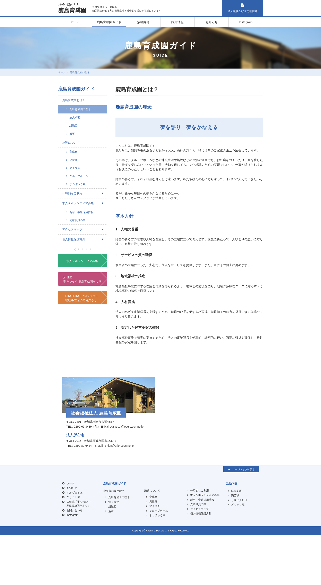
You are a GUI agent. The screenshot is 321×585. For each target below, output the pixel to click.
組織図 (73, 125)
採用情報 (177, 22)
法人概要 (74, 117)
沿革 (72, 133)
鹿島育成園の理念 (80, 109)
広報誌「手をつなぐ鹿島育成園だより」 (78, 554)
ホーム (75, 22)
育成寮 (73, 151)
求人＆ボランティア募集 (78, 203)
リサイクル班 (239, 550)
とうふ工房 (73, 547)
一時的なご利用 (72, 193)
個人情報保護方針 (73, 239)
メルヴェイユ (75, 542)
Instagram (246, 22)
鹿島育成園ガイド (109, 22)
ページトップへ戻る (241, 519)
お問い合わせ (75, 560)
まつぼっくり (77, 184)
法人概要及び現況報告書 (242, 8)
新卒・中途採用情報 (81, 212)
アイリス (74, 167)
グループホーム (78, 176)
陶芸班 (235, 545)
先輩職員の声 (77, 220)
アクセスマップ (72, 229)
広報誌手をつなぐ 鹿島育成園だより (82, 370)
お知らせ (211, 22)
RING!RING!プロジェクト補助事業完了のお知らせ (81, 389)
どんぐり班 (237, 554)
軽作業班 (236, 541)
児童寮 (73, 159)
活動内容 (143, 22)
